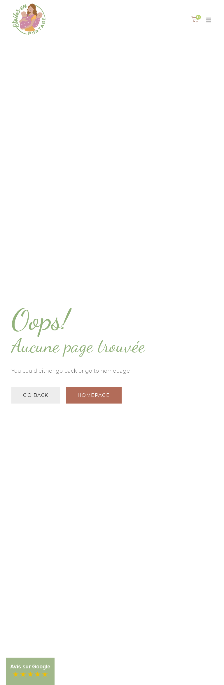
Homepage (94, 395)
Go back (35, 395)
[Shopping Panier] (194, 19)
